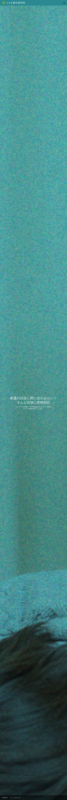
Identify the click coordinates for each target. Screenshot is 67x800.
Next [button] (64, 491)
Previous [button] (3, 491)
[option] (33, 31)
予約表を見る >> (33, 430)
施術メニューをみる (33, 340)
